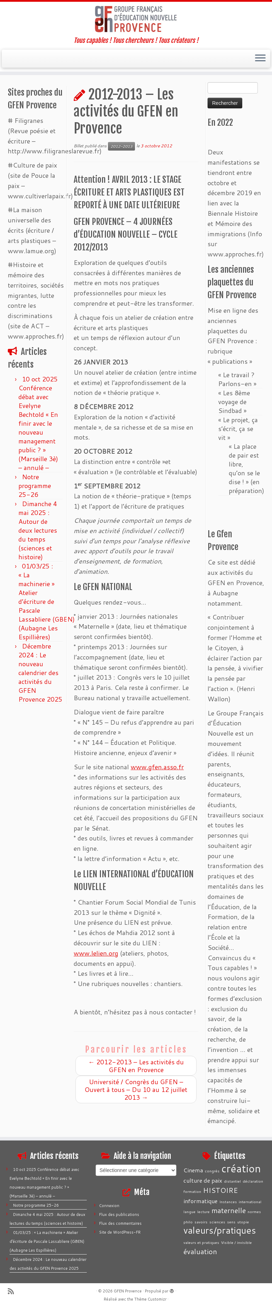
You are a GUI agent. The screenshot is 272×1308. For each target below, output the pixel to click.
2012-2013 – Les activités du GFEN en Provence (136, 1065)
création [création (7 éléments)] (241, 1168)
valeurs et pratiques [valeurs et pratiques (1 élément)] (201, 1242)
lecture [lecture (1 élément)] (203, 1211)
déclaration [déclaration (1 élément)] (253, 1181)
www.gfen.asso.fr (157, 766)
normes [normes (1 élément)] (254, 1211)
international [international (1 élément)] (250, 1201)
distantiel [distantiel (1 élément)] (232, 1181)
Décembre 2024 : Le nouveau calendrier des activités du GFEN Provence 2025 (40, 672)
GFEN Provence (128, 1291)
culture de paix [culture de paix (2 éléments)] (202, 1180)
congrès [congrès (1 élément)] (212, 1170)
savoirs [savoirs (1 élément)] (201, 1221)
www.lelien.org (96, 953)
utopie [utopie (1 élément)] (243, 1221)
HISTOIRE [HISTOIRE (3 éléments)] (220, 1190)
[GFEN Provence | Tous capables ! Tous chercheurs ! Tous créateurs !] (136, 19)
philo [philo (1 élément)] (188, 1221)
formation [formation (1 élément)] (192, 1191)
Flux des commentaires (120, 1223)
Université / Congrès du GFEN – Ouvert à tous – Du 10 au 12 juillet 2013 (136, 1089)
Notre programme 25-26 (34, 485)
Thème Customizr (150, 1299)
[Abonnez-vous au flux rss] (13, 1291)
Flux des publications (119, 1214)
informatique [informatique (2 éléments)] (200, 1201)
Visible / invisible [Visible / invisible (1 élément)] (236, 1242)
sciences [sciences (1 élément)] (217, 1221)
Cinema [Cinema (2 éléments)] (193, 1170)
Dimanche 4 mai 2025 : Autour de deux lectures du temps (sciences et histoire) (37, 530)
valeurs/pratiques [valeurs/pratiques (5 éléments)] (219, 1230)
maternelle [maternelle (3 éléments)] (228, 1210)
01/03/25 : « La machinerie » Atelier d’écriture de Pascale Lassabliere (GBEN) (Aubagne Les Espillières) (46, 601)
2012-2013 (121, 146)
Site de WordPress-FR (120, 1232)
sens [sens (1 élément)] (231, 1221)
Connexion (109, 1205)
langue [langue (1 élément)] (189, 1211)
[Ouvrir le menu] (260, 58)
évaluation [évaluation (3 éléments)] (200, 1251)
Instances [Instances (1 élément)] (228, 1201)
